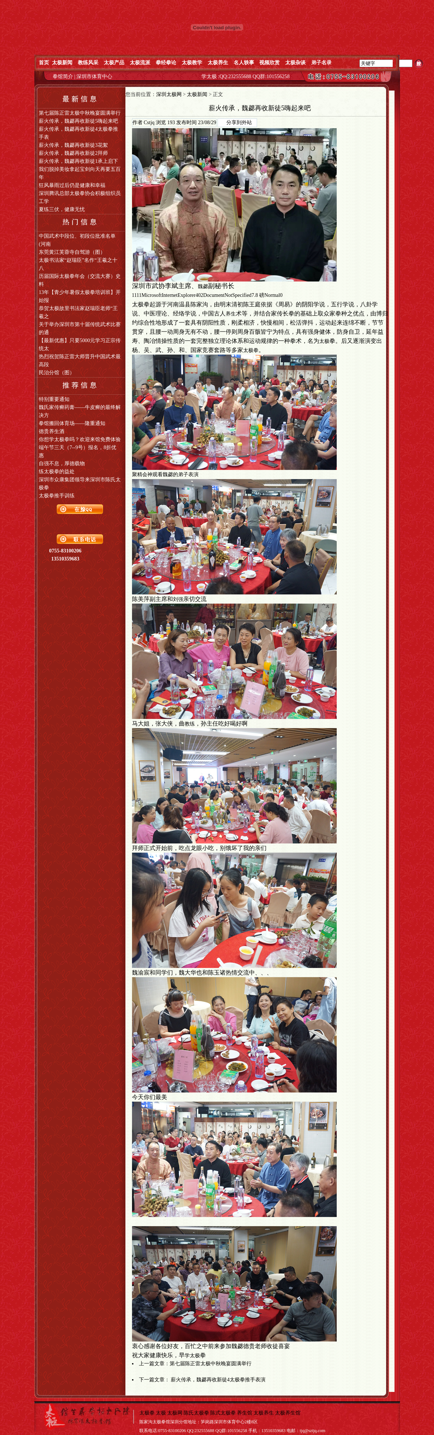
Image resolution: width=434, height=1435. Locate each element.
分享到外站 (239, 122)
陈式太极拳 (223, 1413)
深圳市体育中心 (94, 76)
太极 (324, 341)
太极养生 (263, 1413)
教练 (190, 724)
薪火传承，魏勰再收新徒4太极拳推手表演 (218, 1379)
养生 (231, 314)
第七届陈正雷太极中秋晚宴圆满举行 (211, 1363)
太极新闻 (197, 94)
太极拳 (250, 350)
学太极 (192, 1355)
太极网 (174, 1413)
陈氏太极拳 (196, 1413)
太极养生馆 (288, 1413)
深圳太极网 (169, 94)
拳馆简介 (64, 76)
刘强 (178, 599)
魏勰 (203, 286)
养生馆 (244, 1413)
